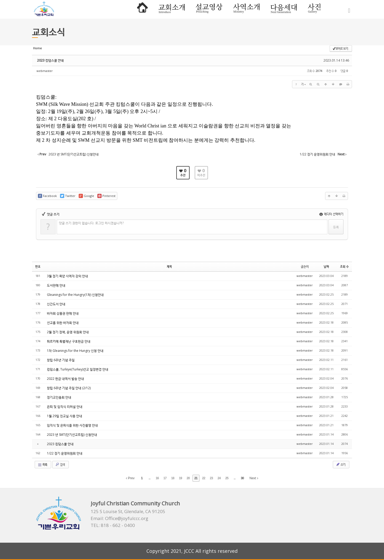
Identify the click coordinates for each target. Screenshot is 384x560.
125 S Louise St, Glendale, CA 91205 (128, 511)
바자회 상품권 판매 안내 (63, 313)
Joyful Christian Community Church (135, 503)
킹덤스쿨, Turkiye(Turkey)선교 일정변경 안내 (77, 369)
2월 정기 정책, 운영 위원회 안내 (68, 332)
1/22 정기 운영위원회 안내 (64, 453)
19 (180, 478)
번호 (38, 266)
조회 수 (344, 266)
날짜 (326, 266)
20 (188, 478)
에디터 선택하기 (331, 214)
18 (172, 478)
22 (203, 478)
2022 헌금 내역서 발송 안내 (65, 378)
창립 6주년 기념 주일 (61, 360)
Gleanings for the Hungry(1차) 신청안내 (75, 294)
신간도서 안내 (56, 304)
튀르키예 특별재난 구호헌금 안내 (68, 341)
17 (164, 478)
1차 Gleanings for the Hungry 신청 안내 (75, 350)
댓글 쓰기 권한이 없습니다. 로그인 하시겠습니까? (91, 223)
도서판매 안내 (56, 285)
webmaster (45, 71)
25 (226, 478)
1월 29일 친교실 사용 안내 (64, 416)
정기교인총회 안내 (59, 397)
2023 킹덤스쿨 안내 (50, 60)
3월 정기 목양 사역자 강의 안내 (67, 276)
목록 (42, 464)
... (149, 478)
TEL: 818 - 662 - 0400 (113, 525)
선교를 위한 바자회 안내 (63, 322)
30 (242, 478)
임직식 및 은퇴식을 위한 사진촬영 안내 (72, 425)
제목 (169, 266)
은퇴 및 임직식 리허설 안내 (64, 406)
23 (211, 478)
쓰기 (340, 464)
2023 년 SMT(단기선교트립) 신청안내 (72, 434)
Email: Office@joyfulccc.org (119, 518)
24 (219, 478)
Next (254, 478)
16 (157, 478)
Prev (130, 478)
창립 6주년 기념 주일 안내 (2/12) (69, 388)
